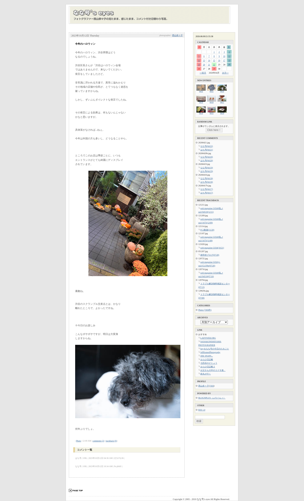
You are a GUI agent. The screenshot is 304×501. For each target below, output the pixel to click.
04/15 (211, 112)
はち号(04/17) (206, 193)
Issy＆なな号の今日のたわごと (214, 349)
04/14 (222, 112)
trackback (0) (111, 441)
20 (204, 64)
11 (229, 56)
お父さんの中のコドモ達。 (213, 370)
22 (214, 64)
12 (199, 60)
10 (224, 56)
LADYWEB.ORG (208, 338)
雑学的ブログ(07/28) (209, 255)
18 (229, 60)
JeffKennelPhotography (210, 352)
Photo (78, 441)
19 (199, 64)
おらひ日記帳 (206, 359)
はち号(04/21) (206, 150)
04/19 (201, 101)
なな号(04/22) (206, 146)
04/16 (201, 112)
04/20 (222, 90)
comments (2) (98, 441)
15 (214, 60)
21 (209, 64)
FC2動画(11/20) (207, 230)
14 (209, 60)
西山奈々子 (177, 35)
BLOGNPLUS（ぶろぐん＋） (211, 398)
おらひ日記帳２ (207, 366)
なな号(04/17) (206, 189)
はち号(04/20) (206, 160)
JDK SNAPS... (206, 356)
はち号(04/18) (206, 182)
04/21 (211, 90)
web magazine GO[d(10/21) (212, 248)
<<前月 (203, 73)
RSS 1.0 (201, 410)
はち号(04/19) (206, 171)
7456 (211, 386)
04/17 (222, 101)
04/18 (211, 101)
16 (219, 60)
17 (224, 60)
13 (204, 60)
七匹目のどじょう (208, 363)
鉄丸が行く (205, 374)
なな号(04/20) (206, 157)
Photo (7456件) (205, 310)
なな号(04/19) (206, 168)
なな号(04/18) (206, 178)
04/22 (201, 90)
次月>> (225, 73)
